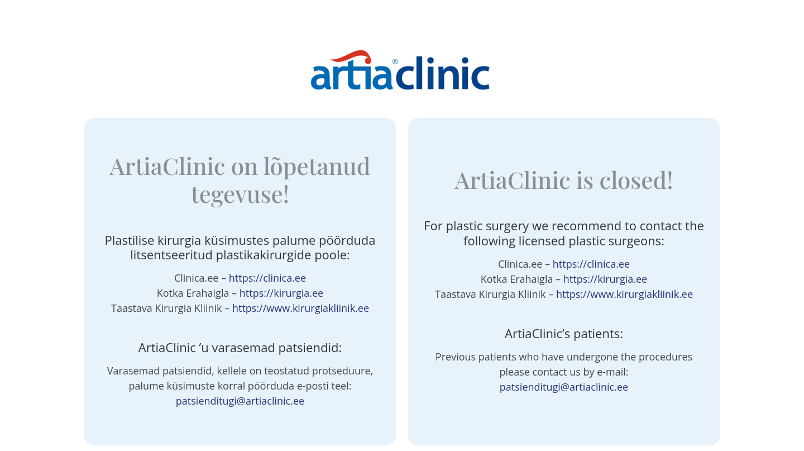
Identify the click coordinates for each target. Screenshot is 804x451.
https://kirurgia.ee (281, 293)
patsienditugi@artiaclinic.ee (240, 400)
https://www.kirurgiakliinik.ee (300, 308)
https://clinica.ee (267, 277)
